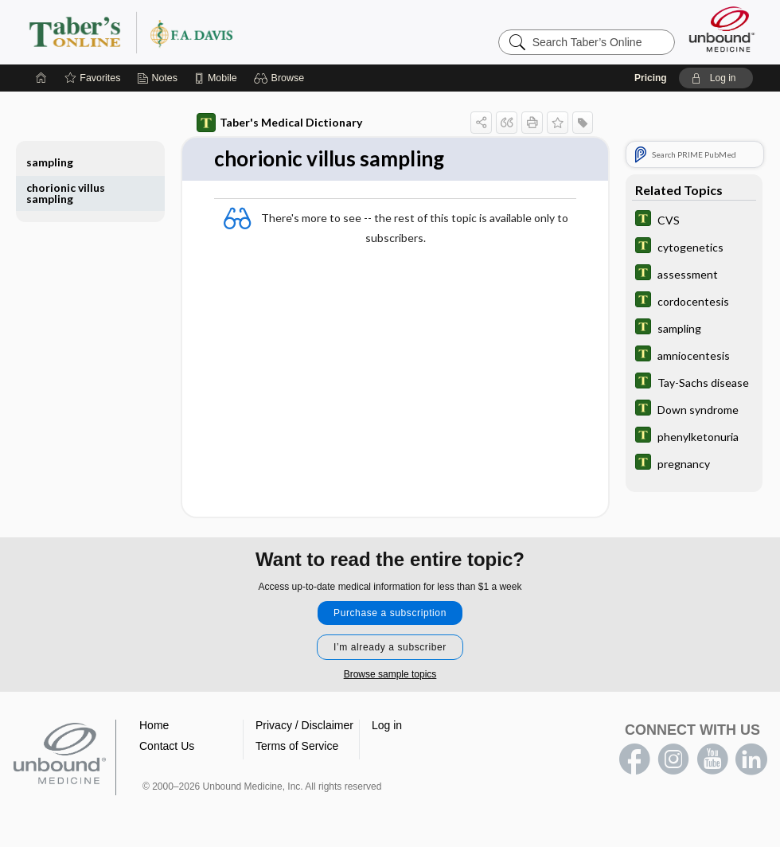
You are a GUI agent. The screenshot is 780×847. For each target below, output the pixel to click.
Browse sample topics (390, 674)
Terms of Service (296, 746)
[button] (281, 78)
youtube (712, 759)
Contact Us (166, 746)
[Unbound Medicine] (722, 29)
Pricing (650, 78)
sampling (49, 162)
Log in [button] (387, 725)
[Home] (41, 78)
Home (154, 725)
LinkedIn (751, 759)
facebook (634, 759)
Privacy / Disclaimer (304, 725)
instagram (673, 759)
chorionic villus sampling (65, 193)
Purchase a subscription (390, 613)
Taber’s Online (226, 32)
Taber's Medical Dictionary (279, 122)
